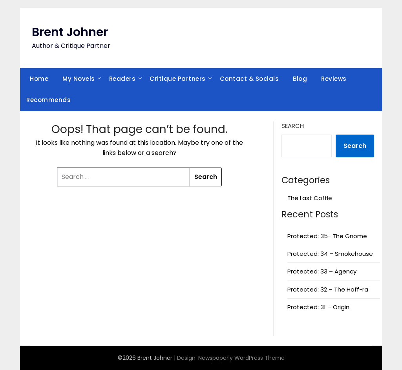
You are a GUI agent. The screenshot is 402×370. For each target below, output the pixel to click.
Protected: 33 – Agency (321, 271)
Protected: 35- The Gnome (327, 236)
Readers (122, 79)
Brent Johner (70, 32)
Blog (300, 79)
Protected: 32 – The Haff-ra (327, 289)
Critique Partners (178, 79)
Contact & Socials (249, 79)
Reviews (334, 79)
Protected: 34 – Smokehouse (330, 254)
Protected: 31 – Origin (318, 307)
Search (292, 126)
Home (39, 79)
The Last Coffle (309, 198)
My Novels (78, 79)
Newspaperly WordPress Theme (241, 358)
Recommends (48, 100)
